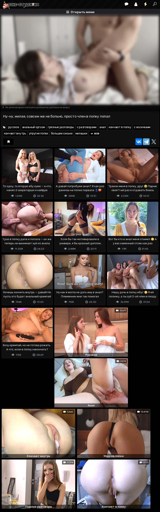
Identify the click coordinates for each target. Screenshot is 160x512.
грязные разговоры (61, 127)
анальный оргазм (33, 127)
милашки (81, 133)
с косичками (142, 127)
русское (13, 127)
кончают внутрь (15, 133)
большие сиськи (61, 133)
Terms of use (22, 492)
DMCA (7, 492)
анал (102, 127)
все (94, 133)
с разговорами (86, 127)
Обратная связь (44, 492)
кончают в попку (120, 127)
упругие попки (38, 133)
